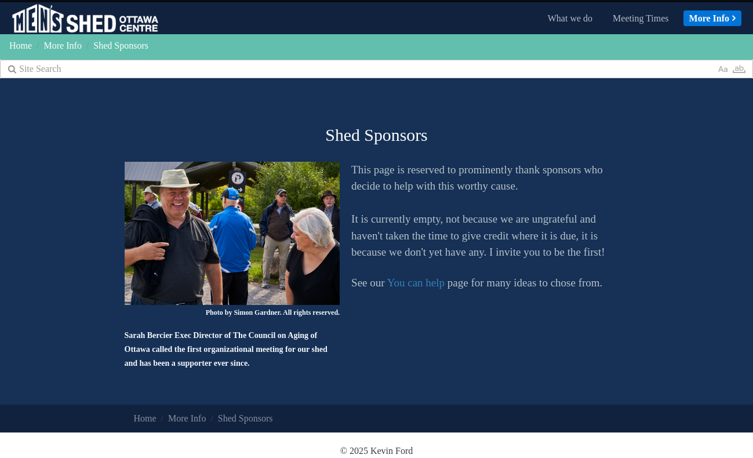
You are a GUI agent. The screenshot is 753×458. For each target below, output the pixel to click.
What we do (570, 18)
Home (20, 45)
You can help (416, 283)
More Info (709, 18)
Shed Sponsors (120, 45)
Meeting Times (640, 18)
